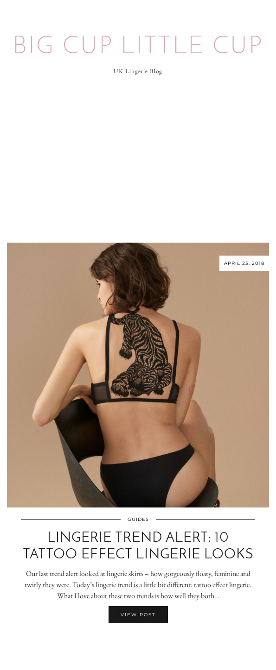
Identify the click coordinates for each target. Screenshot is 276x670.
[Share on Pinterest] (143, 641)
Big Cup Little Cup (138, 47)
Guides (138, 519)
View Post (138, 615)
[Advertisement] (138, 159)
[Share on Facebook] (133, 641)
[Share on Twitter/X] (138, 641)
